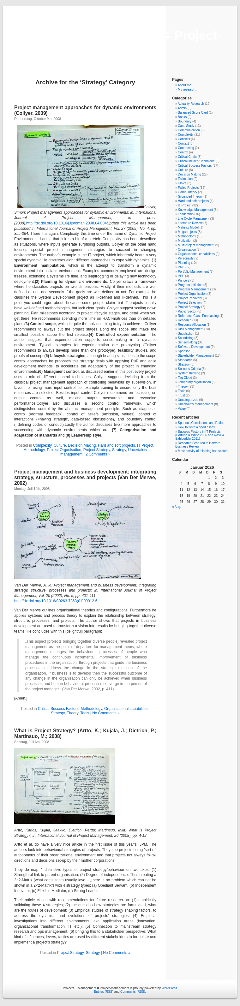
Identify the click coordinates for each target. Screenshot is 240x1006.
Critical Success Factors (58, 708)
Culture (60, 445)
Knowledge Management (195, 209)
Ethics (182, 183)
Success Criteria (189, 369)
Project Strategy (96, 450)
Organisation (187, 249)
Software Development (194, 346)
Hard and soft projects (116, 445)
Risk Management (190, 329)
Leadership (185, 214)
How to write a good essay (196, 427)
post (130, 371)
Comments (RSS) (132, 991)
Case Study (186, 126)
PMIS (181, 267)
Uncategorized (188, 400)
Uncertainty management (195, 404)
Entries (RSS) (103, 991)
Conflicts (184, 139)
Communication (189, 130)
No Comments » (106, 713)
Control (183, 152)
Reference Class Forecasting (198, 316)
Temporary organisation (194, 382)
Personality (185, 258)
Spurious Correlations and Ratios (201, 423)
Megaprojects (187, 232)
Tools (84, 713)
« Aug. (176, 507)
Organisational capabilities (126, 708)
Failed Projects (188, 187)
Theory (72, 713)
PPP (181, 276)
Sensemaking (187, 342)
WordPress (169, 988)
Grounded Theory (190, 196)
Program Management (193, 289)
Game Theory (187, 192)
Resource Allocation (192, 324)
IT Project (145, 445)
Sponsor (183, 351)
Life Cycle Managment (193, 218)
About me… (186, 85)
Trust (181, 395)
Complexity (42, 445)
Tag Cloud (185, 377)
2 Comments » (98, 454)
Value (182, 408)
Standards (185, 360)
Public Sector (187, 311)
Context (183, 143)
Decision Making (82, 445)
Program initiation (190, 285)
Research (184, 320)
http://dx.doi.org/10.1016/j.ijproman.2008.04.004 (66, 223)
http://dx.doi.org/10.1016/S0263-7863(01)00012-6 (56, 601)
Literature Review (190, 223)
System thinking (189, 373)
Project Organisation (64, 450)
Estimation (185, 179)
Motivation (185, 240)
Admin (182, 108)
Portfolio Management (193, 271)
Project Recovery (190, 298)
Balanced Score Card (193, 112)
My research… (188, 89)
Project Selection (189, 302)
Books (182, 117)
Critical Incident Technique (196, 161)
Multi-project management (196, 245)
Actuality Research (191, 103)
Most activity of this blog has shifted (202, 451)
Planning (184, 263)
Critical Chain (187, 156)
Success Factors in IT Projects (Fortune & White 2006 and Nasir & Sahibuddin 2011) (200, 435)
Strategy (119, 450)
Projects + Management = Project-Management (120, 42)
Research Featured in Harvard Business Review (197, 444)
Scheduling (185, 338)
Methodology (34, 450)
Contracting (186, 148)
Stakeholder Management (196, 355)
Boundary (184, 121)
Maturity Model (188, 227)
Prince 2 (183, 280)
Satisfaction (186, 333)
